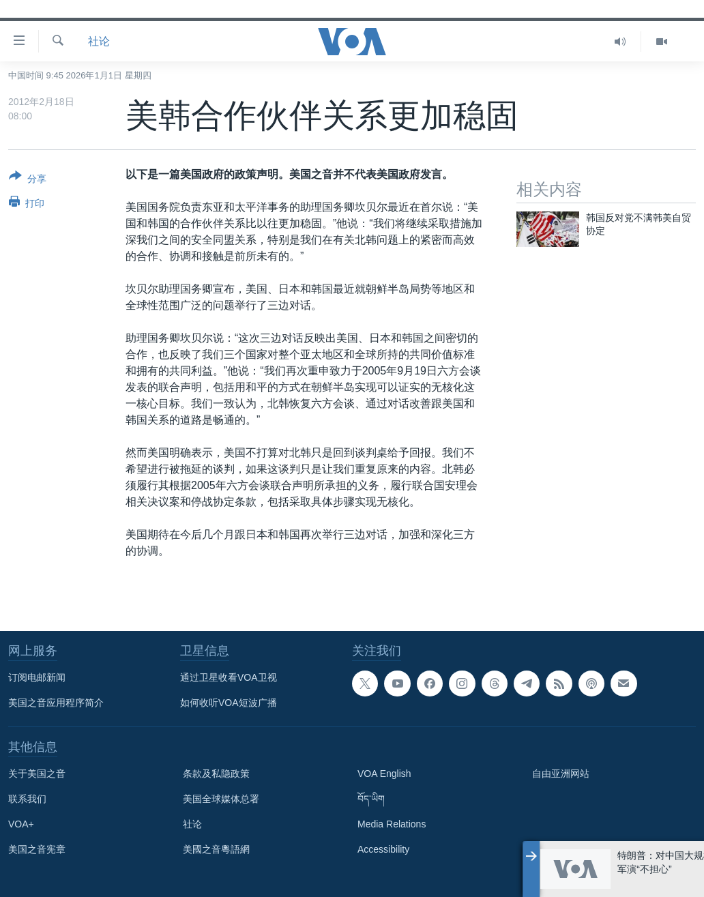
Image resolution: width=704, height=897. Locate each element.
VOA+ (21, 824)
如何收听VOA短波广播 (228, 702)
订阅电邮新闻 (36, 677)
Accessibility (383, 849)
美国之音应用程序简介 (56, 702)
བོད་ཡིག (371, 798)
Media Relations (391, 824)
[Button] (27, 180)
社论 (99, 41)
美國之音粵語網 (216, 849)
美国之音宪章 (36, 849)
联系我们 (27, 798)
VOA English (384, 773)
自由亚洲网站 (560, 773)
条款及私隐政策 (216, 773)
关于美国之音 (36, 773)
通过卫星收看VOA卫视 (228, 677)
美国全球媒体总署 (221, 798)
